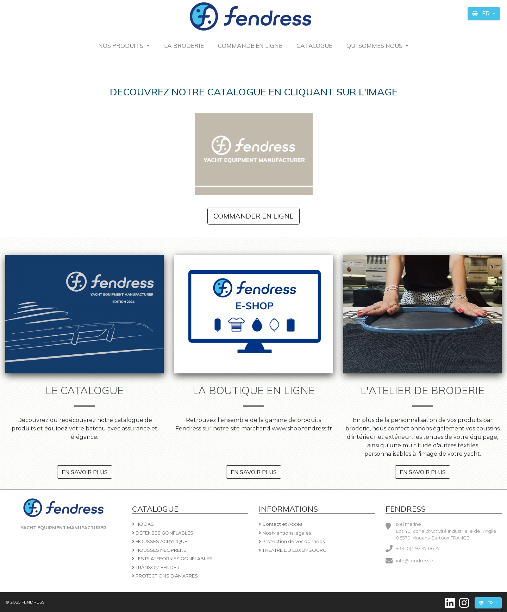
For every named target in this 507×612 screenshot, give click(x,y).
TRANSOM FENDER (156, 567)
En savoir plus (85, 471)
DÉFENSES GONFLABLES (162, 533)
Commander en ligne (253, 216)
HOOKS (143, 524)
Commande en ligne (250, 45)
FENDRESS (32, 602)
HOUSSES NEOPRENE (159, 550)
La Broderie (184, 45)
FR (481, 13)
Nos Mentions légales (285, 533)
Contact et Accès (280, 524)
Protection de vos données (292, 541)
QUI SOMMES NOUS (375, 45)
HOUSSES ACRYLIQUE (159, 541)
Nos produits (121, 45)
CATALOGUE (314, 45)
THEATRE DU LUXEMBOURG (292, 550)
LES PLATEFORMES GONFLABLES (172, 558)
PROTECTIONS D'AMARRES (165, 576)
